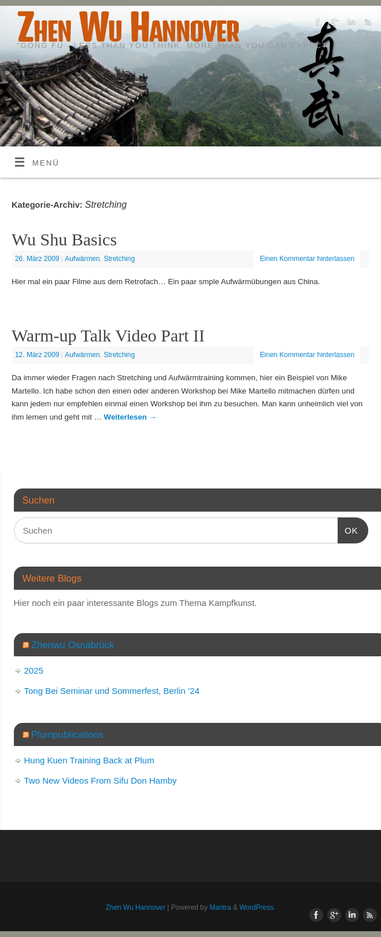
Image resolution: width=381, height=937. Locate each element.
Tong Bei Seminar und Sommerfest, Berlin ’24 (111, 691)
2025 (33, 670)
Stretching (119, 259)
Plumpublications (67, 734)
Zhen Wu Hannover (127, 27)
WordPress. (257, 907)
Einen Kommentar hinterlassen (307, 259)
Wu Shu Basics (64, 239)
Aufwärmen (82, 259)
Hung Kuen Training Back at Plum (89, 760)
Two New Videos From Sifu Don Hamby (100, 780)
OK (348, 529)
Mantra (220, 907)
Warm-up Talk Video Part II (108, 335)
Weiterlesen (130, 417)
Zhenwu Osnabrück (72, 645)
